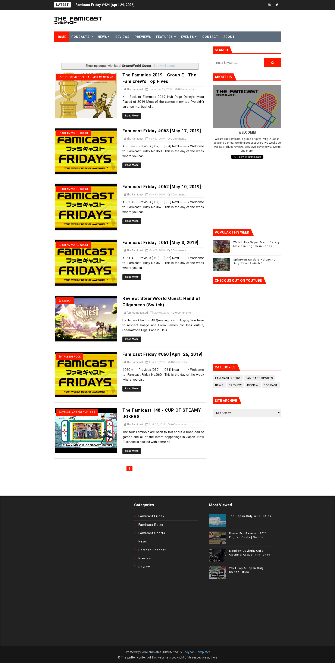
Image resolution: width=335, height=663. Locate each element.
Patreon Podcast (152, 550)
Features (164, 37)
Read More (132, 115)
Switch (67, 300)
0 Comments (186, 89)
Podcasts (80, 37)
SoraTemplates (150, 652)
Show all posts (164, 66)
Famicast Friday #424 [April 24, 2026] (104, 5)
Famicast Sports (259, 378)
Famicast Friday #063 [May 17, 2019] (161, 130)
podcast (271, 385)
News (102, 37)
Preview (235, 385)
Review (253, 385)
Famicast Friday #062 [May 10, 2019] (161, 186)
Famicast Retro (228, 378)
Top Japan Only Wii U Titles (250, 516)
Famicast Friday (151, 516)
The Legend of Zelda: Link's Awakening (87, 77)
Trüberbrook (71, 356)
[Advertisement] (104, 52)
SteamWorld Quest (75, 133)
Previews (143, 37)
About (229, 37)
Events (187, 37)
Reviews (122, 37)
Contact (210, 37)
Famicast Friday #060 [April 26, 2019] (162, 354)
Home (61, 37)
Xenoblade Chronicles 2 (78, 412)
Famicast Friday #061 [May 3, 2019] (160, 242)
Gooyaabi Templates (196, 652)
